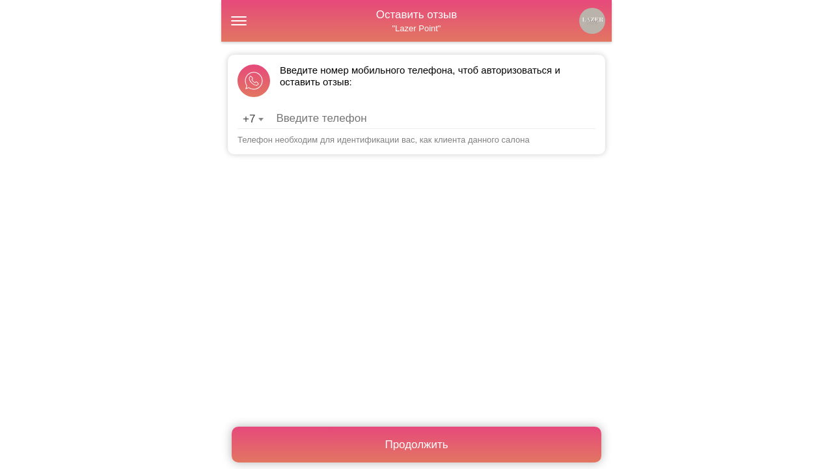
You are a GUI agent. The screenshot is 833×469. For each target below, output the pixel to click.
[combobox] (253, 119)
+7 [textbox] (249, 119)
